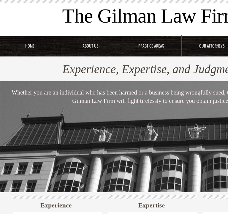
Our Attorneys (212, 46)
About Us (91, 46)
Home (29, 46)
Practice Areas (151, 46)
